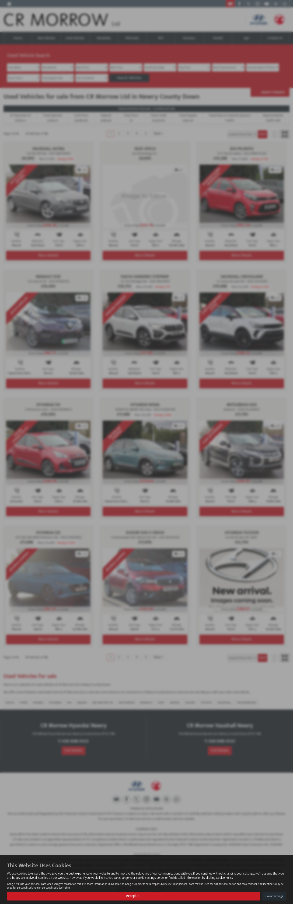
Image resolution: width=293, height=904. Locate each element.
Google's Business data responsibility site (148, 884)
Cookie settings (274, 896)
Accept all (133, 896)
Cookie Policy (224, 877)
